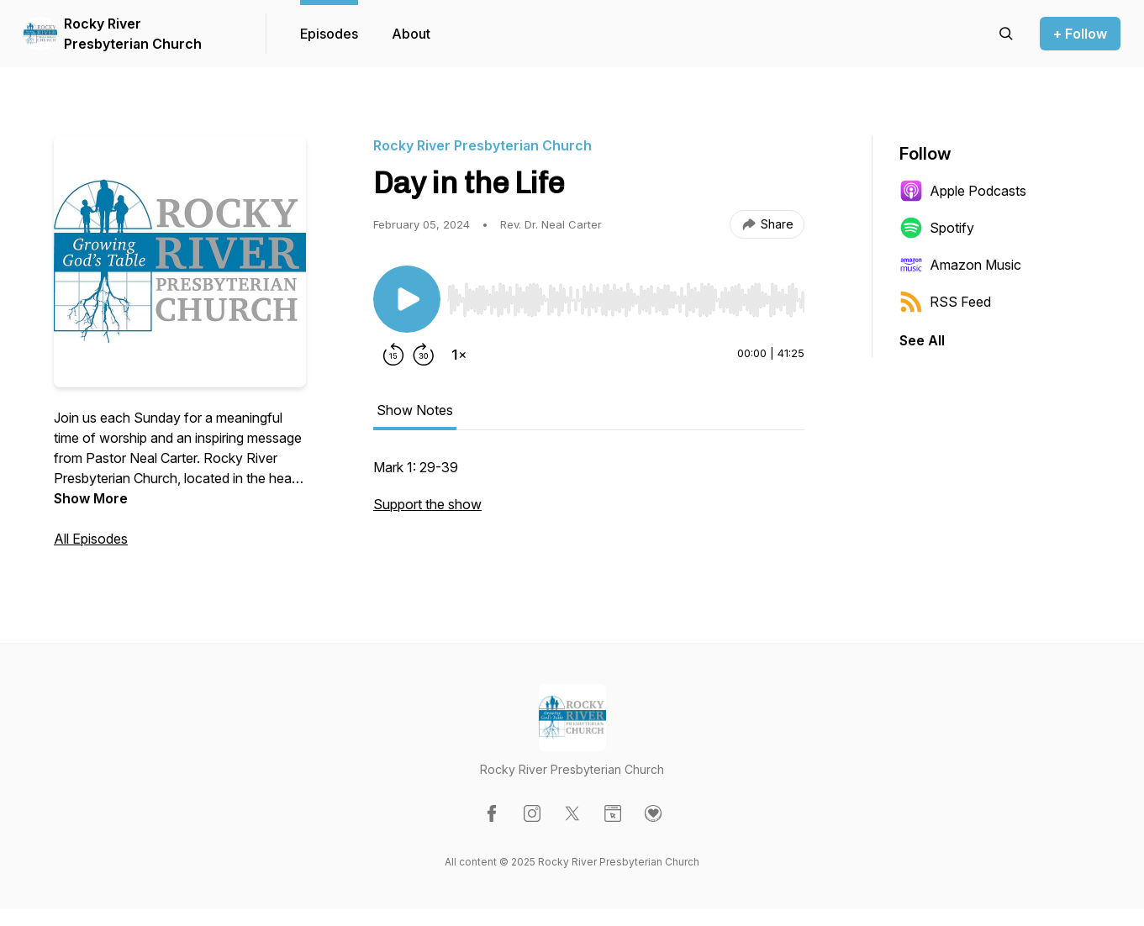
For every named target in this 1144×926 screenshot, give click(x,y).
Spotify (936, 227)
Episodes (329, 33)
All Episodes (91, 538)
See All (922, 340)
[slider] (625, 300)
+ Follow (1080, 33)
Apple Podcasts (962, 191)
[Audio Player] (625, 295)
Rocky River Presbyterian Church (133, 33)
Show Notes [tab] (415, 410)
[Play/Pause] (406, 299)
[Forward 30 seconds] (423, 354)
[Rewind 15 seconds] (393, 354)
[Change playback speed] (459, 354)
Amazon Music (960, 264)
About (411, 33)
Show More (91, 498)
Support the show (427, 504)
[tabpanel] (588, 494)
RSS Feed (945, 301)
